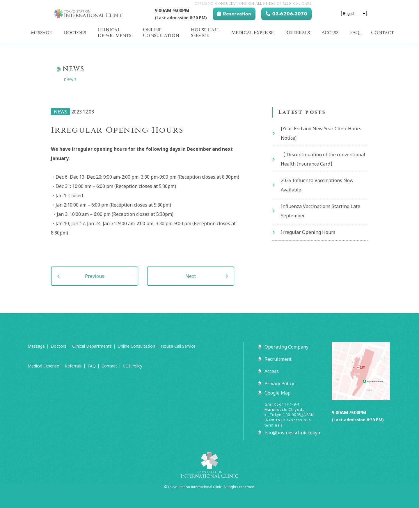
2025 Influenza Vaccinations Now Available (317, 185)
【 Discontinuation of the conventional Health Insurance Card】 (323, 159)
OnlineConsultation (161, 33)
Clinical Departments (92, 346)
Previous (94, 276)
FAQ (354, 33)
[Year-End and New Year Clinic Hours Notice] (321, 133)
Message (41, 33)
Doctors (74, 33)
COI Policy (132, 366)
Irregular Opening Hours (308, 232)
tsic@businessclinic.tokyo (292, 432)
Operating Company (286, 347)
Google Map (277, 393)
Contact (382, 33)
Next (190, 276)
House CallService (205, 33)
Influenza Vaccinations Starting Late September (320, 211)
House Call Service (178, 346)
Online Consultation (136, 346)
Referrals (297, 33)
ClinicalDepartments (114, 33)
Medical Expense (252, 33)
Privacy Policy (279, 383)
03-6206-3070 (286, 13)
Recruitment (278, 359)
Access (330, 33)
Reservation (234, 13)
